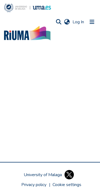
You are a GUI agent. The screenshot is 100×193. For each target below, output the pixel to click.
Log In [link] (79, 22)
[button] (27, 8)
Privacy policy (33, 185)
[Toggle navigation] (92, 22)
